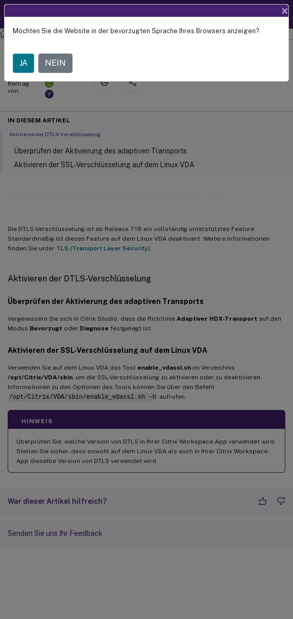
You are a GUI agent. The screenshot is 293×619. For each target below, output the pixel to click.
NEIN (55, 63)
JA (23, 63)
